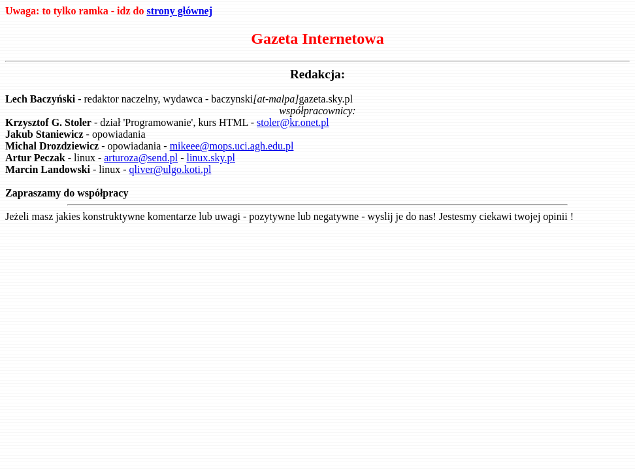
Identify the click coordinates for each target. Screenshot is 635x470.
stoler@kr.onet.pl (293, 122)
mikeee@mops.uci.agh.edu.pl (232, 145)
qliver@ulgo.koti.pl (170, 169)
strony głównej (179, 10)
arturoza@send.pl (141, 157)
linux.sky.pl (210, 157)
